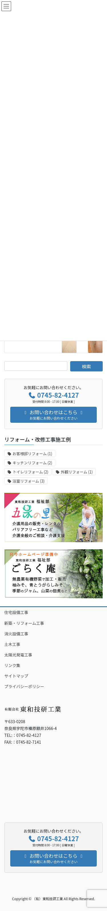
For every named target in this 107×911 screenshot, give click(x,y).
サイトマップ (16, 676)
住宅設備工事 (16, 612)
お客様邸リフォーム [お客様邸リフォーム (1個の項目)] (32, 453)
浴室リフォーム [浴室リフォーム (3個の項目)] (29, 481)
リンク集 (12, 665)
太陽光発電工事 (18, 655)
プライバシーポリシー (24, 686)
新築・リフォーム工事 (24, 623)
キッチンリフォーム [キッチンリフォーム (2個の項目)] (32, 462)
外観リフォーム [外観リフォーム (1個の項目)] (77, 472)
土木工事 (12, 644)
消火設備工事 (16, 634)
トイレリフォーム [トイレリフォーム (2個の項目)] (31, 472)
